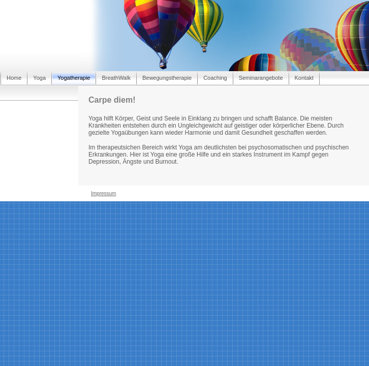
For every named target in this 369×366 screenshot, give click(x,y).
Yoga (39, 78)
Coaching (215, 78)
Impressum (103, 193)
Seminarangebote (261, 78)
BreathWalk (116, 78)
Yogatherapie (73, 78)
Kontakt (304, 78)
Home (14, 78)
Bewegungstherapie (167, 78)
